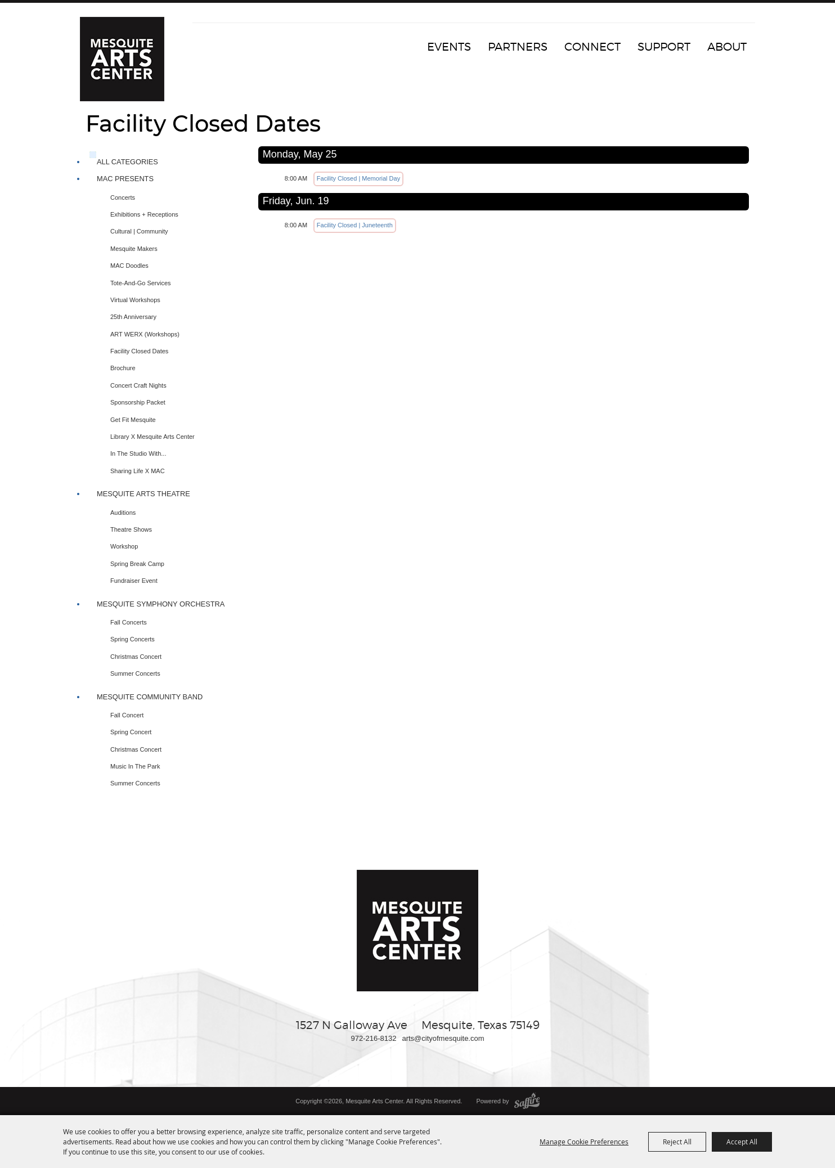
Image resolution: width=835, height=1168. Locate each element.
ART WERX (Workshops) (144, 334)
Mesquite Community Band (150, 697)
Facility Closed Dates (139, 351)
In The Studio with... (138, 453)
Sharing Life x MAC (137, 471)
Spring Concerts (132, 639)
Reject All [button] (677, 1141)
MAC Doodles (129, 265)
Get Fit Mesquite (133, 419)
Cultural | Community (139, 231)
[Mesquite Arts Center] (122, 59)
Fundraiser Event (134, 580)
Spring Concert (130, 732)
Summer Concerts (135, 673)
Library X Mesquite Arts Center (152, 436)
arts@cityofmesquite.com (443, 1038)
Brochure (123, 368)
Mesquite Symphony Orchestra (161, 604)
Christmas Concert (135, 656)
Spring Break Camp (137, 563)
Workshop (124, 546)
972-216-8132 (373, 1038)
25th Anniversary (133, 316)
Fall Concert (126, 715)
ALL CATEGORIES (127, 162)
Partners (517, 46)
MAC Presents (125, 178)
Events (449, 46)
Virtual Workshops (135, 300)
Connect (592, 46)
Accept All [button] (741, 1141)
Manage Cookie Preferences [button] (584, 1141)
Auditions (123, 512)
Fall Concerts (128, 622)
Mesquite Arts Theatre (143, 493)
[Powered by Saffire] (527, 1101)
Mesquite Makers (134, 248)
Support (664, 46)
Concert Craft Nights (138, 385)
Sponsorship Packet (137, 402)
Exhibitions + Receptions (144, 214)
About (727, 46)
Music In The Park (135, 766)
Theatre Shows (131, 529)
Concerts (122, 197)
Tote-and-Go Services (140, 283)
